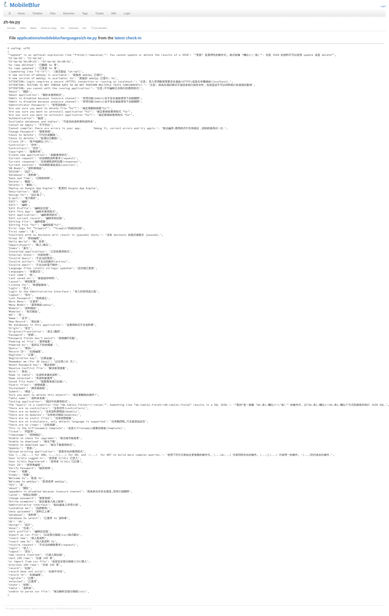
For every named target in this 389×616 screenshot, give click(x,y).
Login (383, 6)
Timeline (37, 13)
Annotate (11, 28)
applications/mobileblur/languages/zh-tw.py (57, 38)
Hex (84, 28)
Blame (34, 28)
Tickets (99, 13)
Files (53, 13)
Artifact (23, 28)
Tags (85, 13)
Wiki (113, 13)
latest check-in (128, 38)
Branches (69, 13)
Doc (63, 28)
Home (21, 13)
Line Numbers (99, 28)
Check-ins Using (48, 28)
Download (73, 28)
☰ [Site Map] (10, 13)
